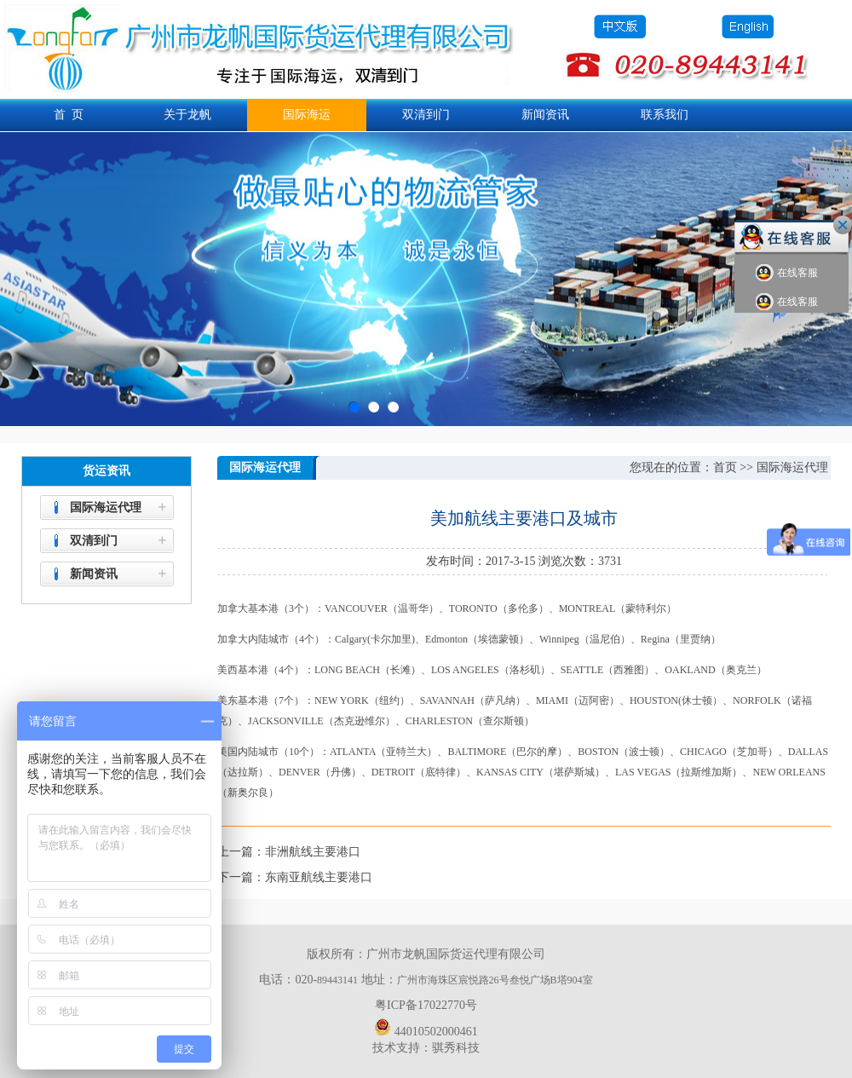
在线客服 (787, 273)
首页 (725, 467)
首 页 (68, 114)
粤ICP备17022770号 (426, 1005)
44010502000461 (426, 1026)
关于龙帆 (187, 114)
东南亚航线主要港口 (318, 877)
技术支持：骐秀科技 (426, 1047)
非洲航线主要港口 (312, 851)
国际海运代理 (105, 507)
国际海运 (307, 114)
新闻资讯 (545, 114)
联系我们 (664, 114)
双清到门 (426, 114)
